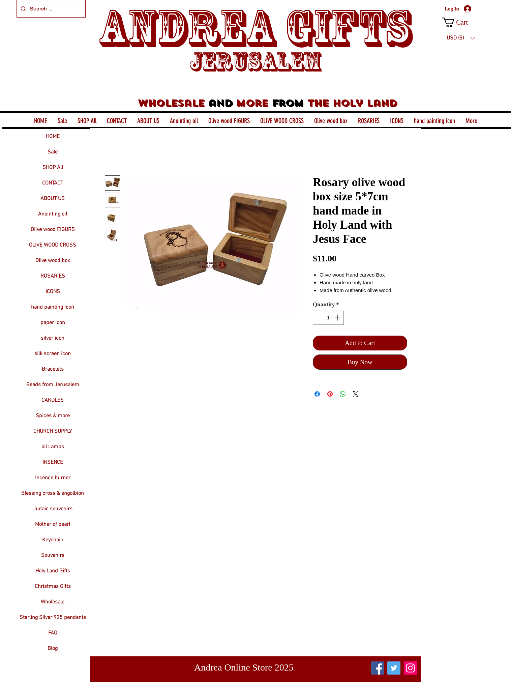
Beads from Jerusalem (52, 384)
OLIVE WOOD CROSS (52, 245)
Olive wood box (52, 260)
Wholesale (52, 602)
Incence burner (52, 478)
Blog (53, 648)
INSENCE (52, 462)
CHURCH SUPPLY (52, 431)
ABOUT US (52, 198)
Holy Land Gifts (52, 571)
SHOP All (52, 167)
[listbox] (460, 38)
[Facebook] (377, 668)
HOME (53, 136)
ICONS (53, 291)
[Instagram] (410, 668)
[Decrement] (319, 317)
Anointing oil (52, 214)
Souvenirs (52, 555)
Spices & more (53, 416)
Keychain (52, 540)
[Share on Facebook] (317, 394)
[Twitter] (393, 668)
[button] (460, 22)
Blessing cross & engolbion (52, 493)
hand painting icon (52, 307)
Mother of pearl (52, 524)
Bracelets (53, 369)
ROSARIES (52, 276)
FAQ (52, 633)
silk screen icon (52, 353)
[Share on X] (356, 394)
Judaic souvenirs (52, 509)
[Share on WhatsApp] (343, 394)
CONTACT (52, 183)
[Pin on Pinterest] (330, 394)
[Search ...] (50, 8)
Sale (53, 152)
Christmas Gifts (53, 586)
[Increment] (338, 317)
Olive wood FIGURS (53, 229)
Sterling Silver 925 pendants (53, 617)
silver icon (52, 338)
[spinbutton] (328, 317)
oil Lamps (52, 447)
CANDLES (52, 400)
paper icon (52, 322)
